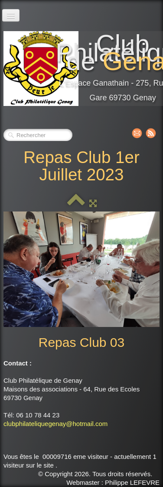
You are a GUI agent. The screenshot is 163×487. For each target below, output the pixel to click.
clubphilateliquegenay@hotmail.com (55, 423)
